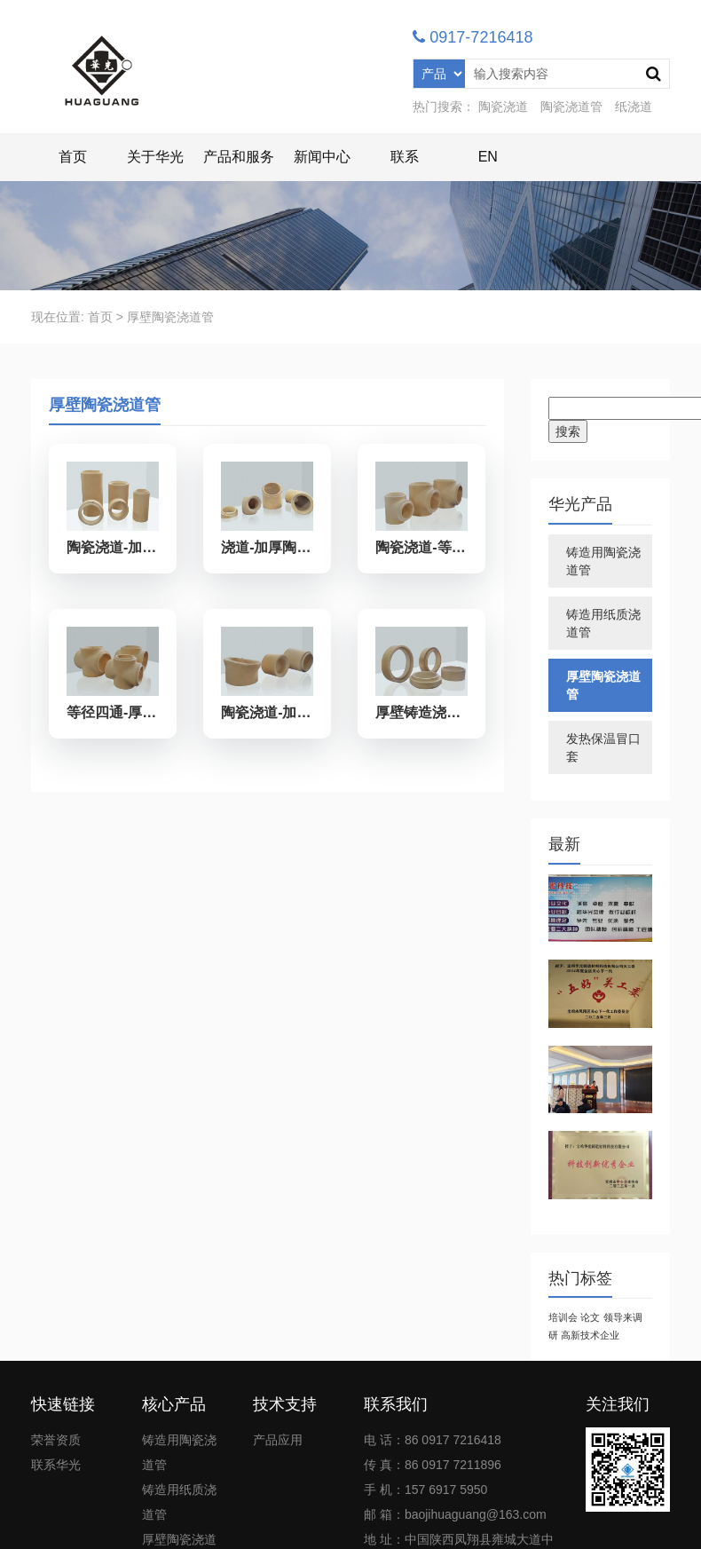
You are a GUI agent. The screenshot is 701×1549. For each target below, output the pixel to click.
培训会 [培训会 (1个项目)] (563, 1317)
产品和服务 (238, 156)
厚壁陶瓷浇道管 (603, 685)
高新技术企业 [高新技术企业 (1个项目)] (590, 1335)
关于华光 (155, 156)
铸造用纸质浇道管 (603, 623)
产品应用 (278, 1440)
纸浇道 (633, 106)
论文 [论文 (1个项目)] (590, 1317)
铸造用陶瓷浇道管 (603, 561)
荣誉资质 (56, 1440)
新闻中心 (322, 156)
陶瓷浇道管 (571, 106)
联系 (404, 156)
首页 (73, 156)
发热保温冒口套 (603, 747)
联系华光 (56, 1465)
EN (488, 156)
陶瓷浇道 (503, 106)
